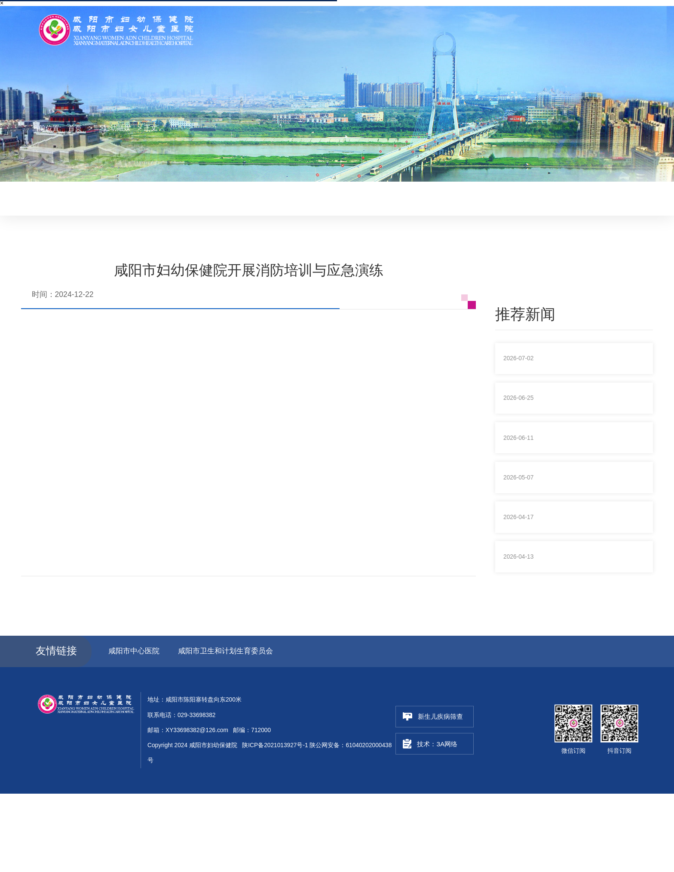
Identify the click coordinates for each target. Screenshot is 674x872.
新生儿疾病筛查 (431, 795)
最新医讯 (242, 197)
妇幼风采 (376, 197)
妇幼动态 (287, 197)
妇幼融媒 (332, 197)
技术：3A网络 (431, 822)
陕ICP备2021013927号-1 (275, 824)
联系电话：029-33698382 (522, 14)
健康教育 (421, 197)
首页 (75, 128)
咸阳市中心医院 (135, 729)
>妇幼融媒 (115, 128)
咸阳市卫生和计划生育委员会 (233, 729)
